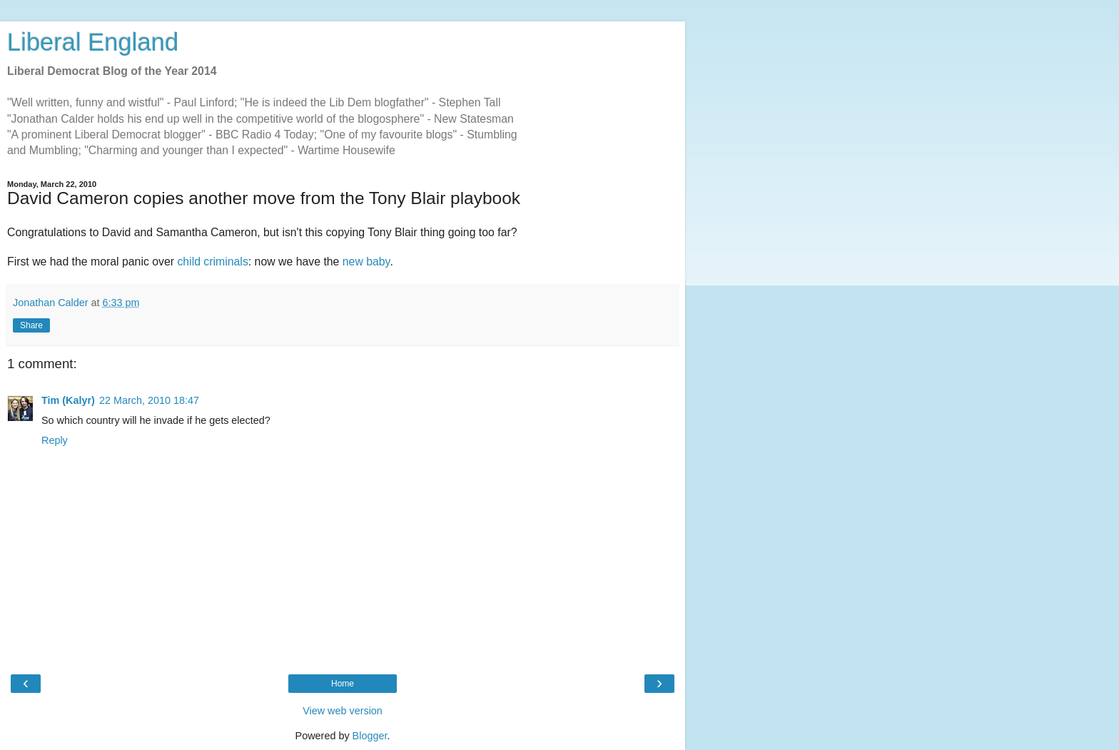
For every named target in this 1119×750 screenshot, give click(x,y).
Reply (54, 440)
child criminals (212, 261)
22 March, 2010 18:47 (149, 400)
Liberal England (92, 42)
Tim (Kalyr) (68, 400)
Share (31, 325)
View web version (343, 710)
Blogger (370, 735)
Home (342, 684)
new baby (366, 261)
